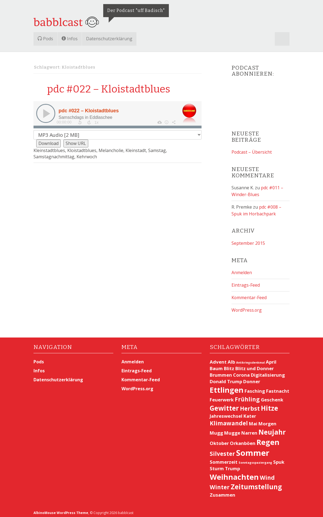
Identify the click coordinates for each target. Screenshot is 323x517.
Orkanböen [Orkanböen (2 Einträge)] (242, 441)
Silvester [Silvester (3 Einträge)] (222, 451)
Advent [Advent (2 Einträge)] (218, 360)
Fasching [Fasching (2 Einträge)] (255, 389)
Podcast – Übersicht (251, 152)
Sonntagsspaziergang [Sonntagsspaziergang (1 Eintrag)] (255, 460)
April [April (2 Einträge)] (271, 360)
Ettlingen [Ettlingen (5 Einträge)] (226, 388)
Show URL (76, 143)
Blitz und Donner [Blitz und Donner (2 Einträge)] (254, 366)
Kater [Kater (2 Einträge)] (249, 414)
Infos (70, 39)
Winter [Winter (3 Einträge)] (220, 485)
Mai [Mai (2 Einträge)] (253, 421)
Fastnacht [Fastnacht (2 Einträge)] (277, 389)
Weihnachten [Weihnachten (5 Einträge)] (234, 474)
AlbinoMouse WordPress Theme (61, 510)
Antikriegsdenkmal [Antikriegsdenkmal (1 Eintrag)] (250, 360)
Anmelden (241, 271)
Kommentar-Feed (249, 296)
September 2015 (248, 242)
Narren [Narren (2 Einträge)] (249, 430)
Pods (45, 39)
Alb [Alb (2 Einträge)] (231, 360)
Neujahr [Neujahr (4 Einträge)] (272, 429)
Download (48, 143)
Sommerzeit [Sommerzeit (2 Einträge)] (223, 459)
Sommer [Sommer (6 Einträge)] (252, 450)
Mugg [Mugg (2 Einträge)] (216, 430)
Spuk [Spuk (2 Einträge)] (278, 459)
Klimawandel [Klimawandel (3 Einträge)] (229, 421)
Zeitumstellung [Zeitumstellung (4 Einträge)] (256, 484)
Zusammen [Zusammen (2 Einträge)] (222, 492)
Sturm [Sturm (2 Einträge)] (217, 466)
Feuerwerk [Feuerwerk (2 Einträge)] (222, 397)
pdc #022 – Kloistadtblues (111, 89)
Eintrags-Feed (245, 283)
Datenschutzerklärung (109, 39)
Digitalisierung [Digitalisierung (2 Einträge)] (268, 373)
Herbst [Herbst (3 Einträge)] (250, 406)
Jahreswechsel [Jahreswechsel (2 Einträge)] (226, 414)
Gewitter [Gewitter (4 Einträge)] (224, 405)
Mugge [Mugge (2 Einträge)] (232, 430)
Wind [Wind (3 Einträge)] (267, 475)
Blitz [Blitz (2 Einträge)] (229, 366)
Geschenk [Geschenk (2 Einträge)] (272, 397)
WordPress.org (246, 308)
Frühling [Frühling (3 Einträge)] (247, 397)
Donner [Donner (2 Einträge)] (251, 379)
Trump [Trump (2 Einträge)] (232, 466)
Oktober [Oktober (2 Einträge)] (219, 441)
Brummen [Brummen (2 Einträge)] (221, 373)
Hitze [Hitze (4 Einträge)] (269, 405)
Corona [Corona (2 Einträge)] (241, 373)
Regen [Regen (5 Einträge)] (268, 440)
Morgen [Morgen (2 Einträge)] (267, 421)
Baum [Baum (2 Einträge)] (216, 366)
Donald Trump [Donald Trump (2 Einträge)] (226, 379)
